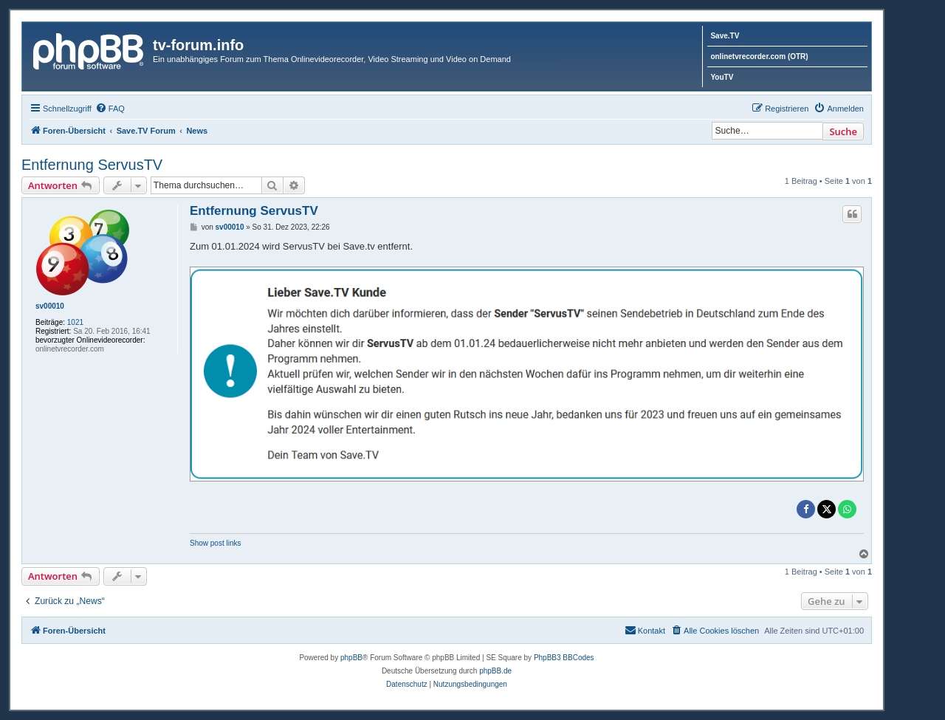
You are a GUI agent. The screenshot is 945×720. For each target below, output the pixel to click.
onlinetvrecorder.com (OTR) (759, 56)
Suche (843, 131)
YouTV (721, 77)
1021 (75, 322)
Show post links (215, 543)
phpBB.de (495, 671)
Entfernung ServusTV (91, 165)
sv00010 (49, 306)
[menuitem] (110, 108)
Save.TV (724, 36)
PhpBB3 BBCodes (564, 658)
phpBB (351, 658)
